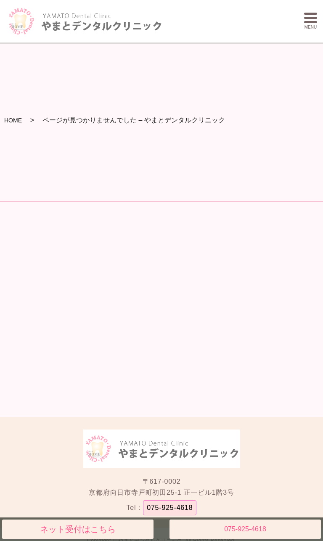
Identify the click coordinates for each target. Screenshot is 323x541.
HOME (13, 120)
